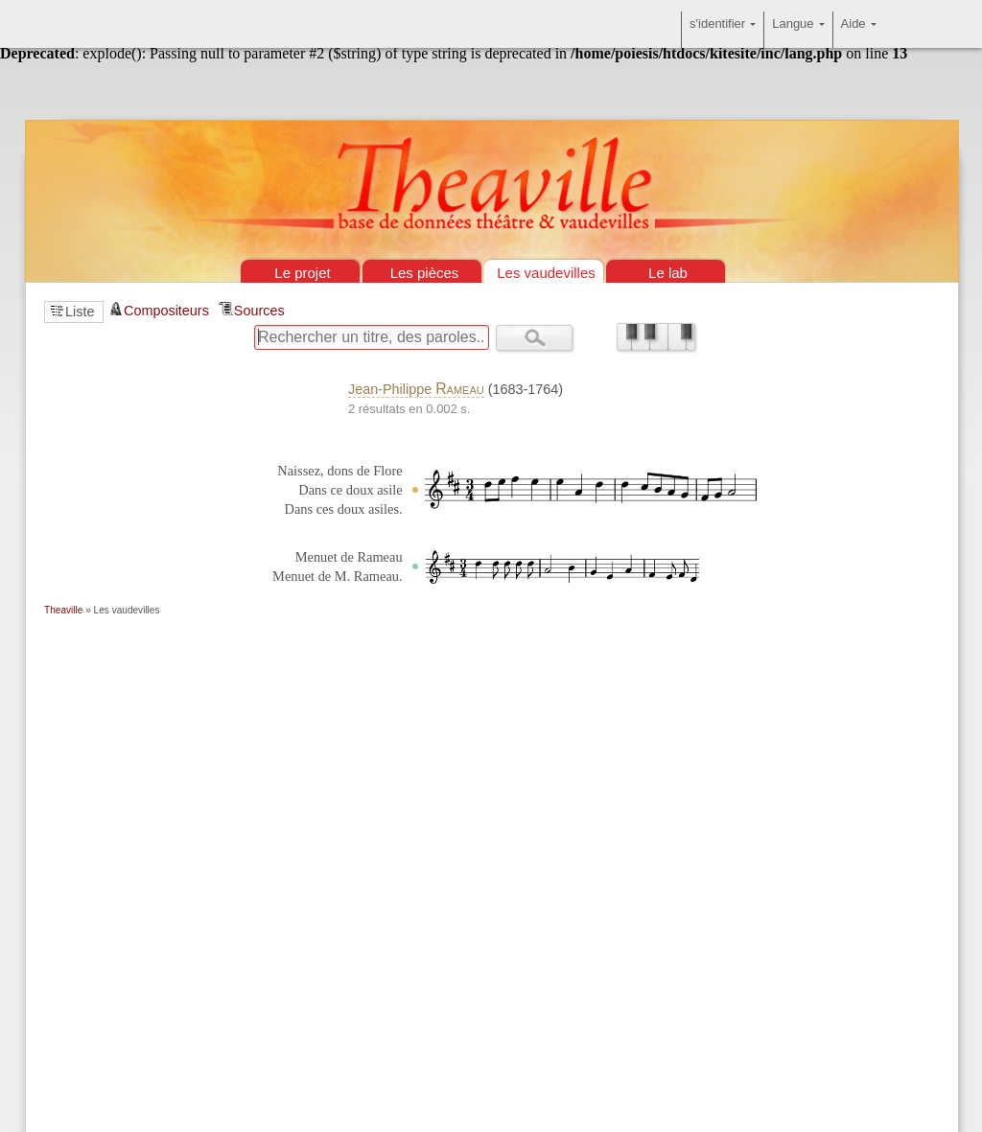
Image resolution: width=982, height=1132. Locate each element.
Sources (259, 310)
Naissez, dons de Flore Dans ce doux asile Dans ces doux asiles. (339, 490)
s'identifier (723, 29)
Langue (798, 29)
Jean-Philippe (416, 389)
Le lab (668, 273)
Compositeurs (166, 310)
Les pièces (424, 273)
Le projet (302, 273)
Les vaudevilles (546, 273)
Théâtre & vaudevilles (491, 95)
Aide (859, 29)
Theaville (63, 610)
